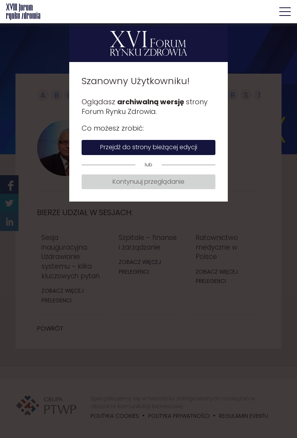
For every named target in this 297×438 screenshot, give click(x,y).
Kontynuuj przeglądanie (148, 181)
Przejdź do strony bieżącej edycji (148, 147)
